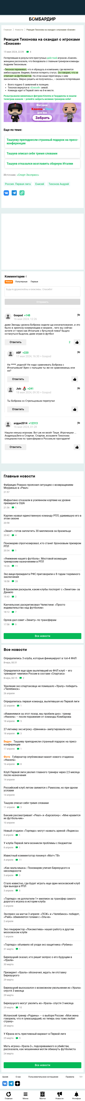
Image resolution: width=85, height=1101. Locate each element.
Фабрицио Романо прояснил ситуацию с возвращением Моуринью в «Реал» (38, 486)
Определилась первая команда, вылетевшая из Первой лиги (41, 701)
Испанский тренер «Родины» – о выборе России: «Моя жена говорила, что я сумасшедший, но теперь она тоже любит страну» (41, 1018)
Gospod (18, 315)
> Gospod (45, 356)
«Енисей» (35, 87)
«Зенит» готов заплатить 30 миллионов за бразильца (37, 531)
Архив (5, 1077)
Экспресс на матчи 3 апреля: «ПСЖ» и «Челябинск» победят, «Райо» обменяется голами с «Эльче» (42, 915)
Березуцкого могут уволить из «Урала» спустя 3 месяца (39, 1003)
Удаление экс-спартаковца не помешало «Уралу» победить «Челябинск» (41, 687)
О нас (18, 1077)
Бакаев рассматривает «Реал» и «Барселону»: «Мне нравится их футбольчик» (42, 817)
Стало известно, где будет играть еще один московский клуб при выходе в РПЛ (42, 885)
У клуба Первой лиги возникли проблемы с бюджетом (38, 843)
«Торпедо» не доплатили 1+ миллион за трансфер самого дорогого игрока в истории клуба (40, 900)
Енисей (39, 184)
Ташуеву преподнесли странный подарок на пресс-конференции (40, 743)
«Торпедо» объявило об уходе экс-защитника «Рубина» (38, 944)
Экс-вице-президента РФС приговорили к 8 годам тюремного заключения (42, 575)
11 (16, 566)
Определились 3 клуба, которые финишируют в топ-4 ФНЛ (40, 658)
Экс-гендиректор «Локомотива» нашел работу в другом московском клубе (39, 931)
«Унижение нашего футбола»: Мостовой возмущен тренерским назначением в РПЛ (35, 560)
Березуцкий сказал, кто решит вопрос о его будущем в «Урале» (38, 959)
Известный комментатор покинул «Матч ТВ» (32, 855)
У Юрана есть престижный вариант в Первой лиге (35, 1033)
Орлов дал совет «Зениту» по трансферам (30, 620)
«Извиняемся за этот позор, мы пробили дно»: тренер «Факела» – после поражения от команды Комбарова (37, 715)
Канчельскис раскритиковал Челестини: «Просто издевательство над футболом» (34, 606)
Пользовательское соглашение (43, 1077)
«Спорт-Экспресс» (28, 174)
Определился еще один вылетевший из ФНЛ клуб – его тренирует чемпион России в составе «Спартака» (38, 672)
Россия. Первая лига (18, 184)
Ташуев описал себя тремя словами (32, 153)
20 (16, 581)
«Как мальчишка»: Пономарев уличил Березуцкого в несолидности (37, 869)
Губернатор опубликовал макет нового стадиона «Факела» (39, 758)
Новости (19, 30)
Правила (70, 1077)
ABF (18, 352)
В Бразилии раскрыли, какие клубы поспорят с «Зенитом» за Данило (42, 591)
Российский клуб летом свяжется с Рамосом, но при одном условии (41, 789)
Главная (8, 30)
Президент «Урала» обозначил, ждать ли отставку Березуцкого (35, 974)
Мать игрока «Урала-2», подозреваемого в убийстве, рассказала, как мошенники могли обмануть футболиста (40, 1048)
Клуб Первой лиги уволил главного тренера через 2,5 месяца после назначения (42, 774)
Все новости (42, 636)
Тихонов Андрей (59, 184)
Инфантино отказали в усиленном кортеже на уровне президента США (37, 502)
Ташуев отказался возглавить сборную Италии (40, 163)
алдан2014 (20, 423)
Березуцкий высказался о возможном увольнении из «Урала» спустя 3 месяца (42, 989)
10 (20, 1007)
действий (52, 58)
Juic (18, 388)
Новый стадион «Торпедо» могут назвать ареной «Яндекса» (41, 830)
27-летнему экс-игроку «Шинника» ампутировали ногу (38, 729)
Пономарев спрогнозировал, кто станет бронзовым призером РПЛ (42, 545)
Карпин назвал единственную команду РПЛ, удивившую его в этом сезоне (42, 517)
